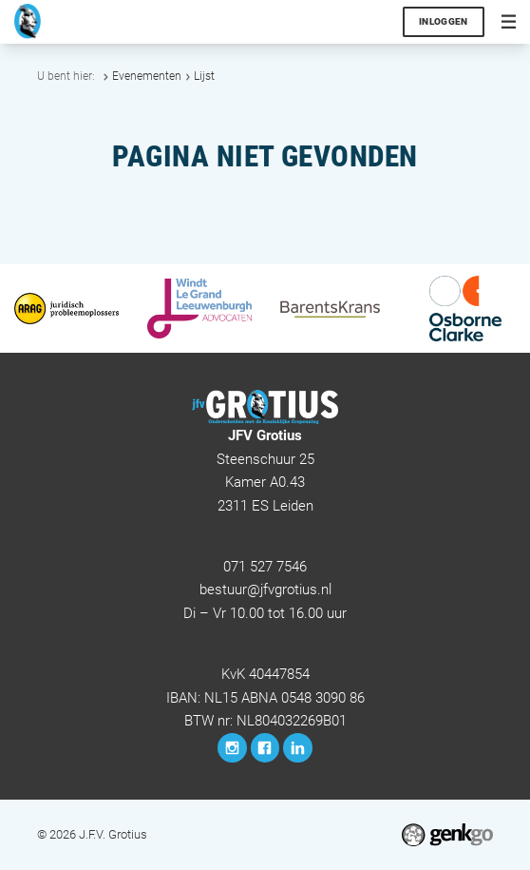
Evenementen (146, 76)
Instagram (232, 748)
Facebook (265, 748)
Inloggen (443, 21)
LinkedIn (297, 748)
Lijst (204, 76)
